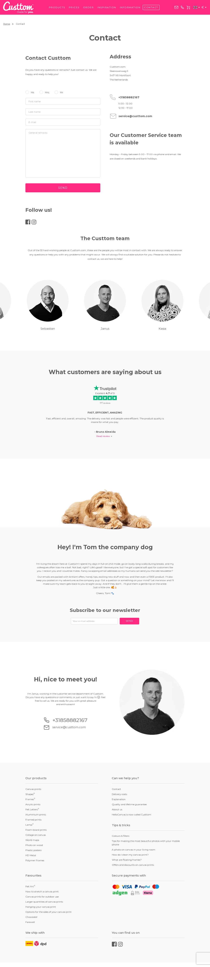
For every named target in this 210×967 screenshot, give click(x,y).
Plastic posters (33, 850)
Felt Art (30, 886)
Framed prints (33, 819)
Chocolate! (31, 916)
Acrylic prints (32, 804)
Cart (188, 7)
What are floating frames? (127, 859)
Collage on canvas (35, 834)
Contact (151, 7)
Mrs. (47, 92)
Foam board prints (36, 829)
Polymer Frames (34, 860)
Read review (103, 436)
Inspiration (106, 7)
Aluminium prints (35, 814)
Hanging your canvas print (40, 906)
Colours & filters (120, 835)
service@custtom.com (176, 7)
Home (6, 23)
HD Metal (30, 855)
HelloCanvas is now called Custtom (131, 814)
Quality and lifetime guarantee (129, 804)
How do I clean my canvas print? (130, 854)
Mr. (62, 92)
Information (130, 7)
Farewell (30, 922)
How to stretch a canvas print (42, 891)
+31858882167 (182, 7)
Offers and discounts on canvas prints (133, 864)
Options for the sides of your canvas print (48, 911)
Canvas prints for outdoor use (42, 896)
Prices (74, 7)
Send (62, 188)
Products (57, 7)
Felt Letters (32, 809)
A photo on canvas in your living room (133, 849)
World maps (32, 840)
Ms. (33, 92)
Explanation (119, 799)
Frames (30, 799)
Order (88, 7)
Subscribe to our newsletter (105, 610)
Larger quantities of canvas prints (44, 901)
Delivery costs (119, 794)
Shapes (30, 794)
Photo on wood (34, 845)
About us (117, 809)
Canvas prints (33, 789)
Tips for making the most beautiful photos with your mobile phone (146, 842)
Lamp (29, 824)
